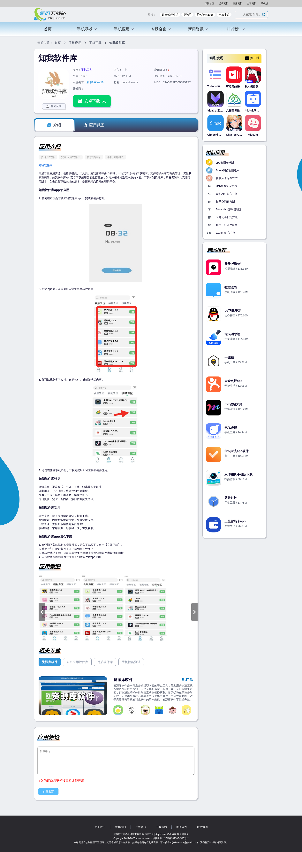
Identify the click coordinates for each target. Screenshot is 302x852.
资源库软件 (48, 157)
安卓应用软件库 (70, 157)
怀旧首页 (209, 3)
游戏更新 (223, 3)
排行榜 (236, 29)
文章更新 (251, 3)
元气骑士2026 (205, 14)
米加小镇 (224, 14)
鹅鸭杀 (187, 14)
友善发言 (48, 791)
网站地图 (202, 827)
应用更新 (237, 3)
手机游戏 (87, 29)
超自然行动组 (170, 14)
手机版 (264, 3)
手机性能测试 (115, 157)
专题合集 (161, 29)
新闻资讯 (198, 29)
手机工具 (95, 42)
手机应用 (124, 29)
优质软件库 (94, 157)
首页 (48, 29)
